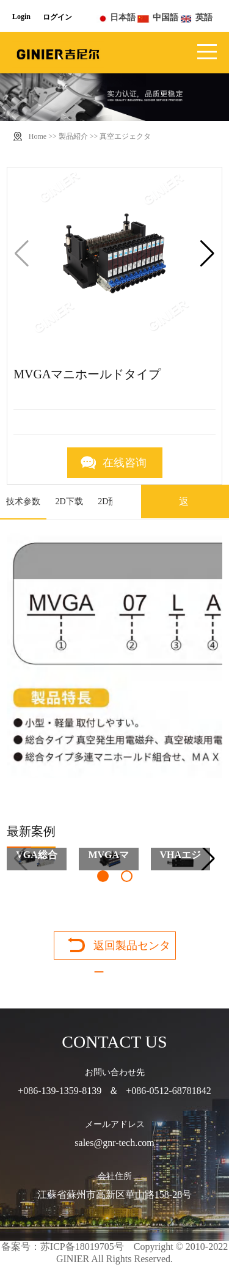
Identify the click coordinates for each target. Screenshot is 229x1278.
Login (21, 16)
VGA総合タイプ (36, 860)
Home (37, 136)
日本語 (123, 17)
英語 (204, 17)
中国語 (165, 17)
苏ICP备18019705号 (82, 1246)
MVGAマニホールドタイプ (108, 860)
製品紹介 (73, 136)
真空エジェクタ (125, 136)
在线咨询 (125, 463)
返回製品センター (131, 949)
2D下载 (69, 501)
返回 (184, 518)
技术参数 (23, 501)
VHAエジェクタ (181, 860)
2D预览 (111, 501)
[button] (207, 253)
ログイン (57, 17)
